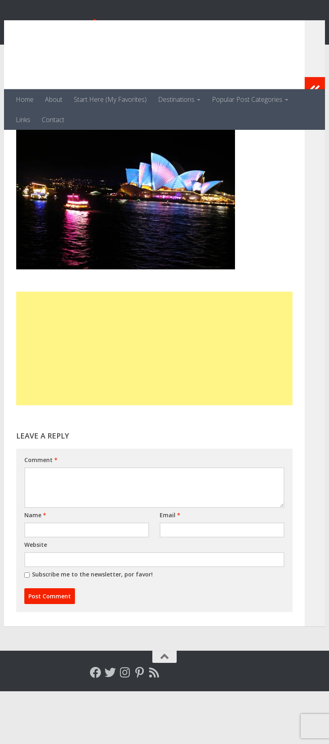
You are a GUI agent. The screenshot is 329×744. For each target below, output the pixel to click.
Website (35, 597)
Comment (41, 512)
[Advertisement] (154, 401)
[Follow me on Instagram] (124, 725)
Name (35, 568)
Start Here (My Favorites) (110, 99)
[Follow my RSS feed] (154, 725)
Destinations (176, 99)
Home (25, 99)
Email (170, 568)
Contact (53, 119)
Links (23, 119)
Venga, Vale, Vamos (91, 28)
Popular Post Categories (247, 99)
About (53, 99)
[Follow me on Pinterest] (139, 725)
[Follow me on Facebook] (95, 725)
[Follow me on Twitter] (110, 725)
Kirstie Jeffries (47, 165)
